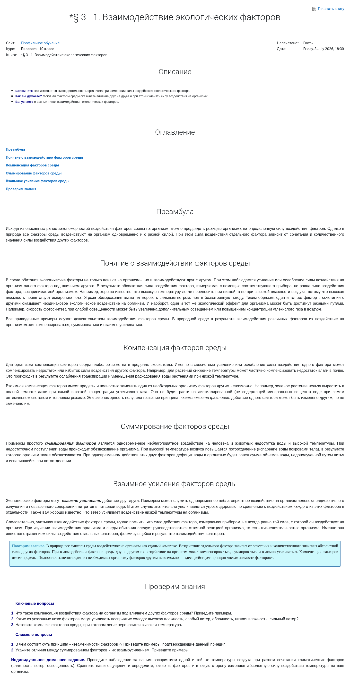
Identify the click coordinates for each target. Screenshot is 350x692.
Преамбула (15, 149)
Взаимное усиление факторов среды (38, 181)
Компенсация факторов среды (32, 165)
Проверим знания (21, 189)
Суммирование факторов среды (34, 173)
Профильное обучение (40, 43)
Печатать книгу (328, 9)
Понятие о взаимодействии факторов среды (44, 157)
